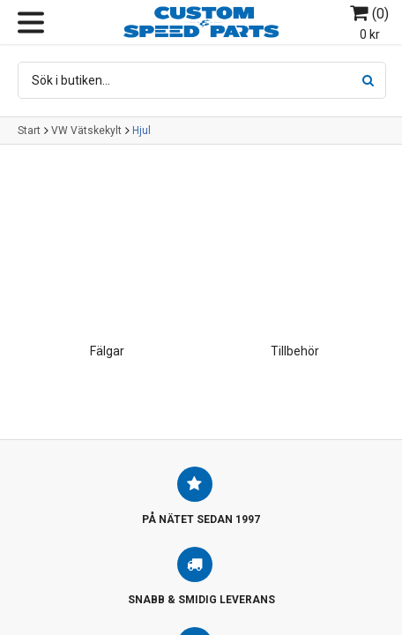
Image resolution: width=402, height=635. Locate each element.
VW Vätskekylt (86, 130)
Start (29, 130)
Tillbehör (295, 351)
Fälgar (107, 351)
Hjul (141, 130)
